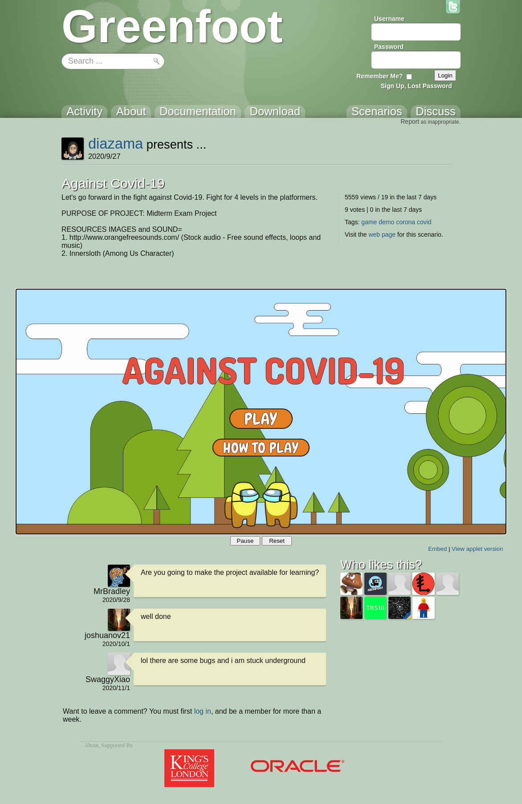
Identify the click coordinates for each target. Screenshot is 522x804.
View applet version (477, 548)
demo (386, 222)
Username (389, 18)
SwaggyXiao (108, 679)
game (369, 222)
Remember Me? (379, 76)
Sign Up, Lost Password (416, 85)
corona (405, 222)
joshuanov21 (107, 635)
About (91, 745)
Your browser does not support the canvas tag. (261, 411)
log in (202, 711)
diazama (115, 143)
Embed (437, 548)
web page (382, 234)
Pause (245, 540)
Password (389, 46)
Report (409, 121)
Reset (277, 540)
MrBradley (112, 591)
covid (424, 222)
